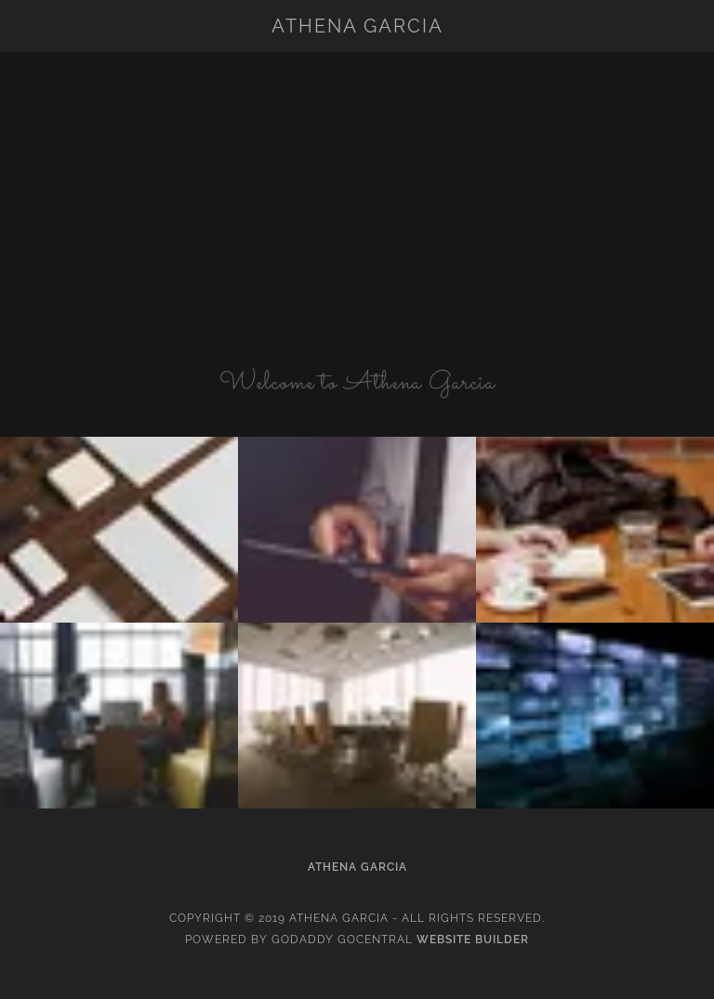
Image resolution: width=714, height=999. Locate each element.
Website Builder (472, 939)
